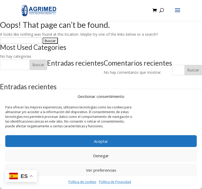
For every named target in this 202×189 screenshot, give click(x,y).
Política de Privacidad (115, 182)
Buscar (193, 69)
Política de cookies (82, 182)
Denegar (101, 155)
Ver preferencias (101, 170)
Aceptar (101, 141)
